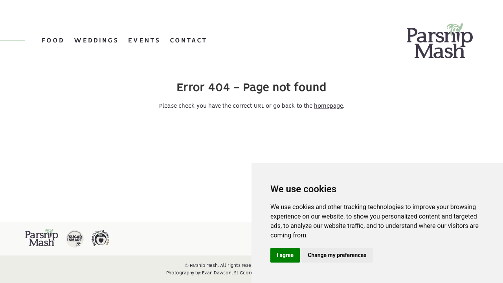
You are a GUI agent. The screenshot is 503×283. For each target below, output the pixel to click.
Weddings (96, 40)
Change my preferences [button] (337, 255)
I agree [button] (285, 255)
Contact (188, 40)
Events (144, 40)
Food (53, 40)
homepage (328, 106)
